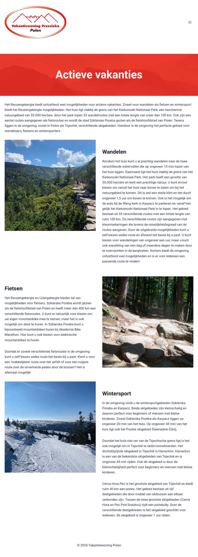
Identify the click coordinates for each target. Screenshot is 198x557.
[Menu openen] (189, 22)
